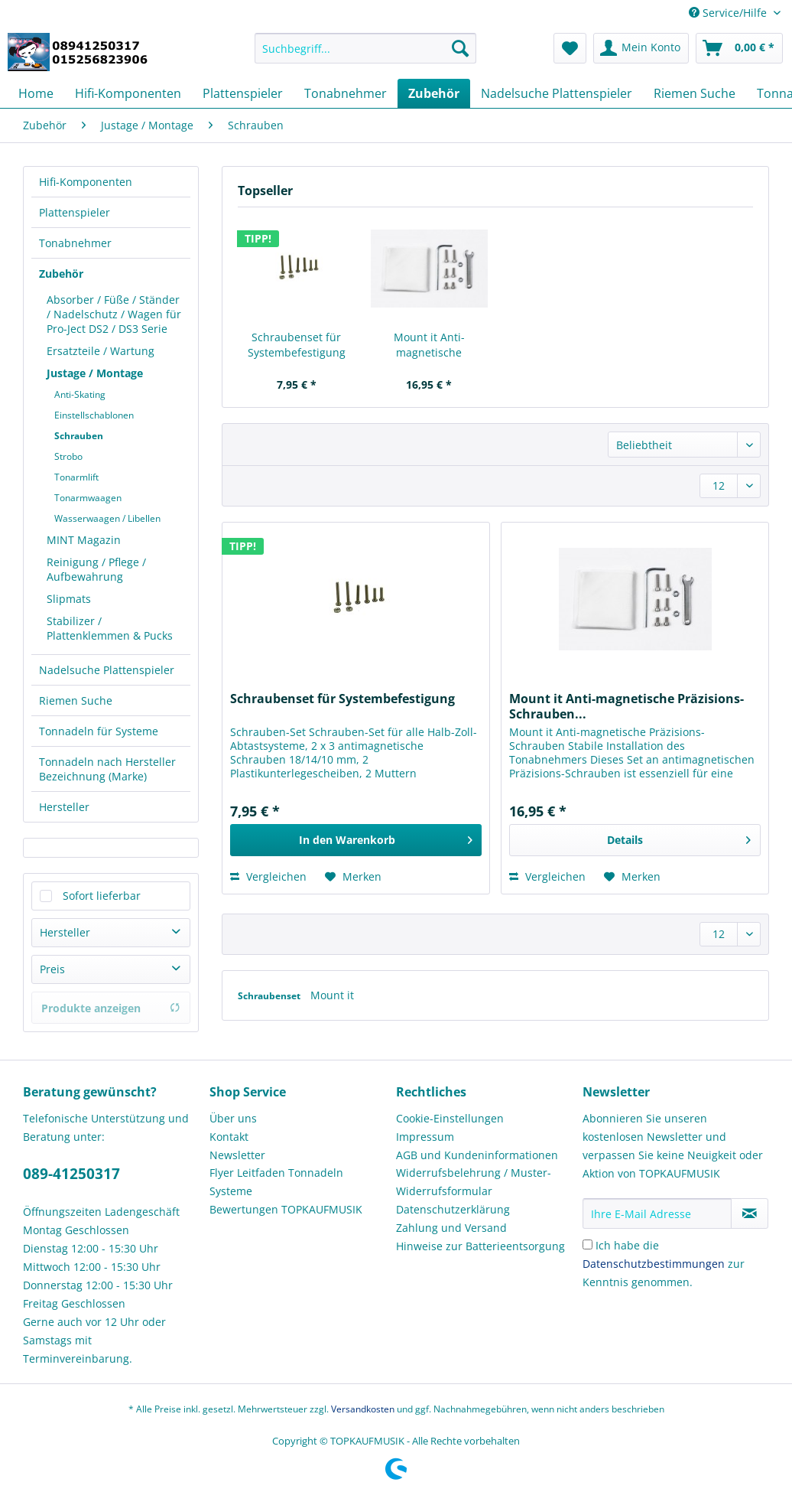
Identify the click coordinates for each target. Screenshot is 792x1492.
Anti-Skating (79, 394)
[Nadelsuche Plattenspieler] (556, 93)
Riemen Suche (75, 700)
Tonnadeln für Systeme (98, 731)
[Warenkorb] (739, 48)
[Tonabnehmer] (346, 93)
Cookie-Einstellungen (450, 1118)
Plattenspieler (74, 212)
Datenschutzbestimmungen (654, 1263)
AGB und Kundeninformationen (477, 1155)
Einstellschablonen (94, 415)
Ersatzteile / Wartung (100, 351)
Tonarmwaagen (88, 497)
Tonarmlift (76, 477)
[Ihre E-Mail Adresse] (657, 1213)
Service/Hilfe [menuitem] (729, 12)
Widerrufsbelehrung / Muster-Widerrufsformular (473, 1181)
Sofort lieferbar (102, 895)
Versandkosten (362, 1408)
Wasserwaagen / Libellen (107, 518)
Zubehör (61, 273)
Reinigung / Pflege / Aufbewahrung (96, 569)
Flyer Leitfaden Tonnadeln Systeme (276, 1181)
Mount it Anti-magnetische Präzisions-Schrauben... (429, 345)
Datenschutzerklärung (453, 1209)
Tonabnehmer (75, 243)
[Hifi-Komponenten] (128, 93)
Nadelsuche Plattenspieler (106, 670)
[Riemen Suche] (694, 93)
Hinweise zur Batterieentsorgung (480, 1246)
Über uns (233, 1118)
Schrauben (78, 435)
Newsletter (237, 1155)
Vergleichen (268, 876)
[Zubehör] (434, 93)
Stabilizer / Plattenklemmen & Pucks (110, 628)
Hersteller (64, 807)
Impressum (425, 1136)
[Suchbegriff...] (365, 48)
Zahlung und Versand (451, 1227)
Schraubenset (270, 995)
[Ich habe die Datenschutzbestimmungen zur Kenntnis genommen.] (587, 1244)
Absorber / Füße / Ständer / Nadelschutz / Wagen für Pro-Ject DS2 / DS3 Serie (114, 314)
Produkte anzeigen (110, 1008)
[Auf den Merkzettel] (353, 877)
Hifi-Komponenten (85, 181)
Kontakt (228, 1136)
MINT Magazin (84, 540)
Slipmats (69, 598)
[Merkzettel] (569, 48)
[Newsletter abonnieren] (749, 1213)
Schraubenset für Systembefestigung (297, 345)
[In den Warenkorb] (356, 840)
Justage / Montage (95, 373)
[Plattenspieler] (243, 93)
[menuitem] (365, 55)
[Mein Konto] (641, 48)
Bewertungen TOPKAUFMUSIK (285, 1209)
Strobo (68, 456)
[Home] (36, 93)
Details (679, 837)
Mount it (332, 995)
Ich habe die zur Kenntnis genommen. (664, 1263)
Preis (52, 969)
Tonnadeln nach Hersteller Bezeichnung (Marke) (107, 768)
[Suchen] (460, 48)
